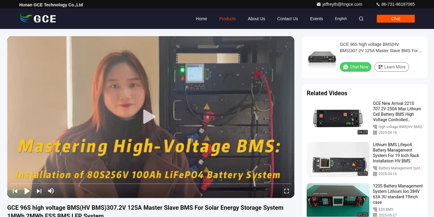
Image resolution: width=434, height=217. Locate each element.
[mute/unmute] (51, 190)
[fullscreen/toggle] (287, 190)
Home (201, 18)
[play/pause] (27, 190)
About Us (256, 18)
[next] (39, 190)
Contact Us (287, 18)
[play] (150, 116)
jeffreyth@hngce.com (339, 4)
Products (227, 18)
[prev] (15, 190)
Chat (395, 18)
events (316, 18)
